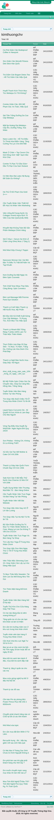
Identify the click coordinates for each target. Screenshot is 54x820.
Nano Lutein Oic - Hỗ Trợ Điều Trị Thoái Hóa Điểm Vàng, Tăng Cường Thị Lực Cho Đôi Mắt (16, 141)
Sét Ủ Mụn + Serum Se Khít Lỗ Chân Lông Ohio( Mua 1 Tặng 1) (16, 240)
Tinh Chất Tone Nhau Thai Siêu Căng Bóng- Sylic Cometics (16, 287)
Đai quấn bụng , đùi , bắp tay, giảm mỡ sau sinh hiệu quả (15, 741)
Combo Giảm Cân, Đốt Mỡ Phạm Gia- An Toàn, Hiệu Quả (15, 105)
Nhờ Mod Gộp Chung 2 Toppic (15, 250)
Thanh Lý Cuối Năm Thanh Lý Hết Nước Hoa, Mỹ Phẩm (15, 308)
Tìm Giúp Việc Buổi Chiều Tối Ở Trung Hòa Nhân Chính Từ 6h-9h (16, 400)
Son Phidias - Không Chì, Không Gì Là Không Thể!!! (16, 442)
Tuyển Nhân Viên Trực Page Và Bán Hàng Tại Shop (16, 537)
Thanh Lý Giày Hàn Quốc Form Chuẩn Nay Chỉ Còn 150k (16, 466)
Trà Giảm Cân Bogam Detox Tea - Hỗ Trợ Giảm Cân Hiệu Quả (16, 76)
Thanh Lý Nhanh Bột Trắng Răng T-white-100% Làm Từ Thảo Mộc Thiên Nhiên (14, 331)
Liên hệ (42, 803)
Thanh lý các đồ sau (11, 689)
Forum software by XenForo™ (11, 807)
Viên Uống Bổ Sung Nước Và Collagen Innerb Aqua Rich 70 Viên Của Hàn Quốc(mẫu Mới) (15, 215)
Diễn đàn (18, 13)
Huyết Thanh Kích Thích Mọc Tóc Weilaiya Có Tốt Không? (15, 92)
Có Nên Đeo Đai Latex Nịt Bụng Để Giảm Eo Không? (16, 177)
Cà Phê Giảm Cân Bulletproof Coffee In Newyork (15, 51)
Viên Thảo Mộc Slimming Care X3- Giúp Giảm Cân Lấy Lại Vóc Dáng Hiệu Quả (16, 563)
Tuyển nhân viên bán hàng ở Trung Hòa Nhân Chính (15, 635)
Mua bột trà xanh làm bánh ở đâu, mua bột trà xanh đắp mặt (15, 659)
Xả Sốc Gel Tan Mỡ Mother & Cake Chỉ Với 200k (15, 453)
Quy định (50, 807)
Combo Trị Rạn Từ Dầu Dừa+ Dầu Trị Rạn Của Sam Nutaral (15, 165)
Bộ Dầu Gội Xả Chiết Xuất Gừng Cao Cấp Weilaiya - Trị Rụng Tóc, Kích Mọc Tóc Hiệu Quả (16, 318)
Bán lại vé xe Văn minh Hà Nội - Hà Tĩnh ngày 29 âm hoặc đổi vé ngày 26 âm (16, 649)
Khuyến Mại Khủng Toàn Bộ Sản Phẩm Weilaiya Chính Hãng (16, 229)
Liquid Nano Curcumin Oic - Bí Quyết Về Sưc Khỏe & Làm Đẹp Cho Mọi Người (16, 412)
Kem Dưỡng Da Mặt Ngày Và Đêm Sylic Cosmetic (15, 276)
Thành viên (30, 13)
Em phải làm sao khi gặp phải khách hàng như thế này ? (15, 761)
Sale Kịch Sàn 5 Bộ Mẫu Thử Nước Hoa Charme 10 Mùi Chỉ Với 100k (15, 480)
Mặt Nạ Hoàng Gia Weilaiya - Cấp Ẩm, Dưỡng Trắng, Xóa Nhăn (15, 127)
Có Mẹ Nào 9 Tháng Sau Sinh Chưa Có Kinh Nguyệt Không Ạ (16, 751)
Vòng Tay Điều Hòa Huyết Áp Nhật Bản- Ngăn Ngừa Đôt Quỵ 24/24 (16, 428)
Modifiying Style (6, 803)
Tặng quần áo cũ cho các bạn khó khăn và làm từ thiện (15, 620)
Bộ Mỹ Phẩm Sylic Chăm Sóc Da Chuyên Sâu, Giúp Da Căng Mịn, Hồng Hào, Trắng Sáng (16, 383)
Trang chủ (7, 13)
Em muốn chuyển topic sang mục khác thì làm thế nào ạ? (15, 771)
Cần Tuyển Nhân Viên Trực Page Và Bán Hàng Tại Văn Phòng (16, 495)
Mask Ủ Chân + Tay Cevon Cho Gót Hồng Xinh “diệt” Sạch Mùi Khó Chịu (16, 154)
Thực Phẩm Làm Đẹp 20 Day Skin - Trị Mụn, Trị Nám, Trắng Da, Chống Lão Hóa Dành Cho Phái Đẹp (15, 348)
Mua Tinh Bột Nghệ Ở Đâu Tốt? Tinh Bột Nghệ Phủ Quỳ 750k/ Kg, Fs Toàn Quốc (16, 783)
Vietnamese (18, 803)
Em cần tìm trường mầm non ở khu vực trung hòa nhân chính (15, 628)
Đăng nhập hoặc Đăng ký (41, 2)
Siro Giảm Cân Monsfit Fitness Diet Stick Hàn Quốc (15, 62)
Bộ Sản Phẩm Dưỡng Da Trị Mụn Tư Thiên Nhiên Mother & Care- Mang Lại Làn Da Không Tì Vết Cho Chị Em (16, 528)
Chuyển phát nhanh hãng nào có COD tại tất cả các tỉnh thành (16, 715)
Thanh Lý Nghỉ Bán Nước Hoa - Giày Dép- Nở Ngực (16, 361)
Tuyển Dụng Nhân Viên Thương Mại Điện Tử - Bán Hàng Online (16, 489)
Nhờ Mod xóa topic (11, 725)
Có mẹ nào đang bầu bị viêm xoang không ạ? (15, 614)
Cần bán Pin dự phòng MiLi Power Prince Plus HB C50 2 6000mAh (15, 701)
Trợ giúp (50, 803)
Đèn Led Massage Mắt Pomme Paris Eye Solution (16, 298)
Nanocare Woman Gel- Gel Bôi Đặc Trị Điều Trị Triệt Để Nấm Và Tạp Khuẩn (16, 262)
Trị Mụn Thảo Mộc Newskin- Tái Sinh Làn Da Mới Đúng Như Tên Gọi (16, 576)
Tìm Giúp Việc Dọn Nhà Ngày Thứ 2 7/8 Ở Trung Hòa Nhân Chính (15, 550)
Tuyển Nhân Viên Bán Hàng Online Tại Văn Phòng (14, 392)
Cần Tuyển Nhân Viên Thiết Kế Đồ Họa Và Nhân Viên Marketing (16, 204)
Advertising (35, 803)
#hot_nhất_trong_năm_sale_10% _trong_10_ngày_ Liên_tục (16, 372)
